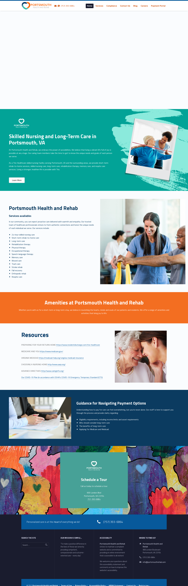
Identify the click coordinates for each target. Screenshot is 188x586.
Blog (135, 5)
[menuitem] (89, 6)
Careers (144, 5)
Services (99, 5)
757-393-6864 (94, 499)
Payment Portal (158, 5)
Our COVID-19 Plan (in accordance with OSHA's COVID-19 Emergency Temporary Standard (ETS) (62, 377)
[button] (17, 180)
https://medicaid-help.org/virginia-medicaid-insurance (61, 357)
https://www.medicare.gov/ (51, 351)
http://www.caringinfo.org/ (52, 370)
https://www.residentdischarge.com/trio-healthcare (78, 344)
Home (89, 5)
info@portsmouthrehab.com (154, 562)
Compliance (111, 5)
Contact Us (125, 5)
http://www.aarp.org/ (57, 364)
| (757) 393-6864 (64, 5)
